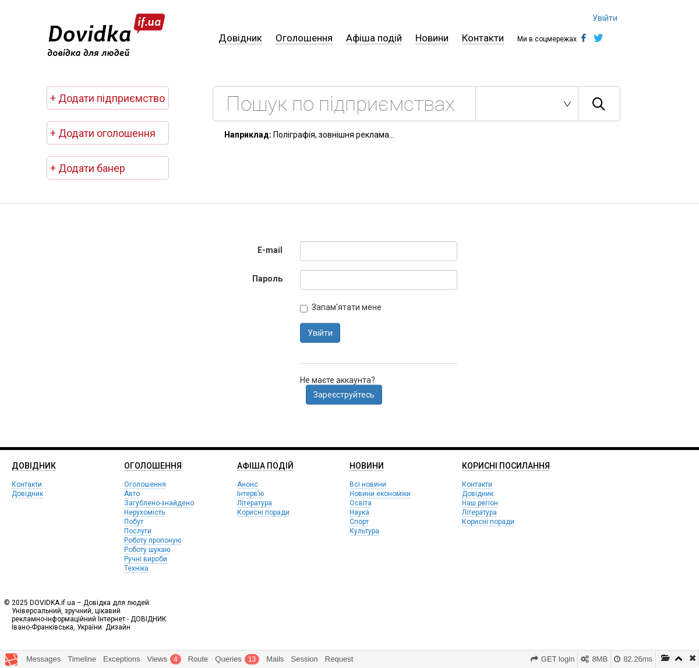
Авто (132, 494)
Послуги (137, 531)
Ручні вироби (145, 559)
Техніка (136, 568)
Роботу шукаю (147, 550)
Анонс (247, 484)
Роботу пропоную (152, 540)
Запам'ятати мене (341, 307)
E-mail (270, 250)
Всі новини (368, 484)
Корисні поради (263, 512)
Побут (133, 522)
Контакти (483, 38)
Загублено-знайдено (159, 503)
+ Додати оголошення (103, 133)
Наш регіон (480, 503)
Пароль (267, 278)
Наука (359, 512)
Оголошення (304, 38)
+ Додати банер (87, 168)
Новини (432, 38)
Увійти (604, 18)
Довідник (240, 38)
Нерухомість (144, 512)
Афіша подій (374, 38)
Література (254, 503)
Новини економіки (380, 494)
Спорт (359, 522)
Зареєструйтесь (344, 394)
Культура (364, 531)
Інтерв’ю (250, 494)
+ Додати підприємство (107, 98)
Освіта (361, 503)
